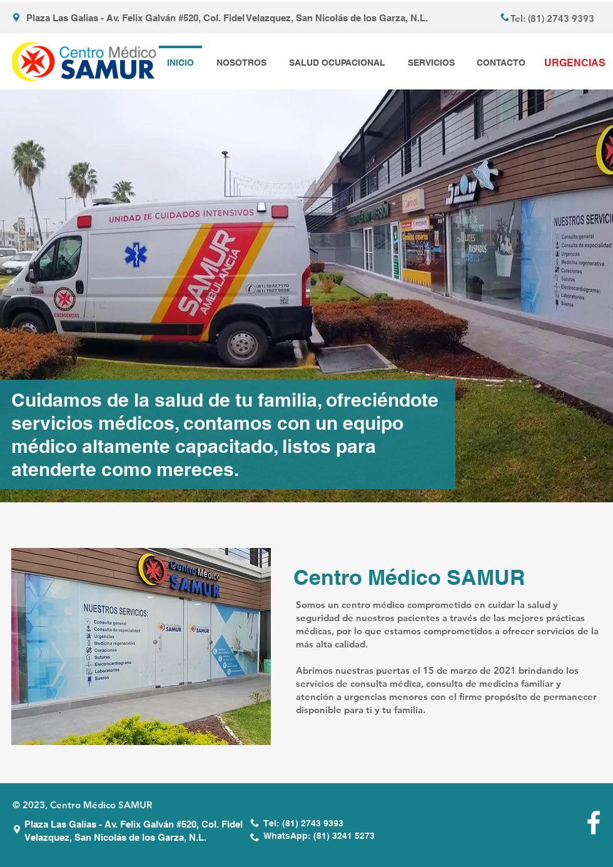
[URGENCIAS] (574, 63)
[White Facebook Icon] (593, 822)
